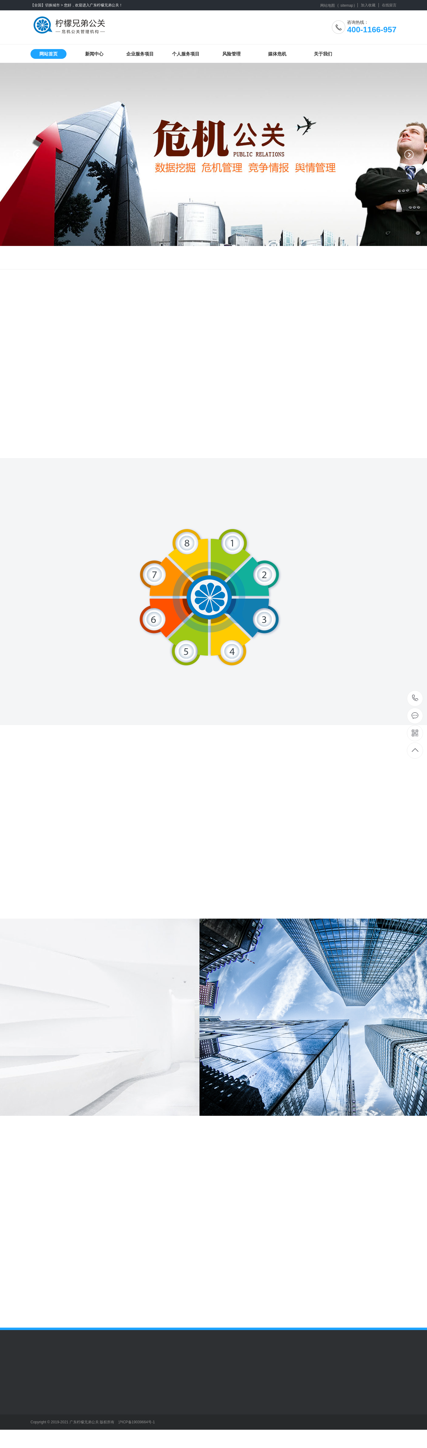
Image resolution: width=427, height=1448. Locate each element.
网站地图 (327, 5)
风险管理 (231, 53)
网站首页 (48, 53)
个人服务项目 (185, 53)
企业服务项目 (140, 53)
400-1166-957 (415, 698)
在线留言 (389, 5)
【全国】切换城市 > (46, 5)
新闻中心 (94, 53)
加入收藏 (368, 5)
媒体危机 (277, 53)
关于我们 (323, 53)
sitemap (346, 5)
